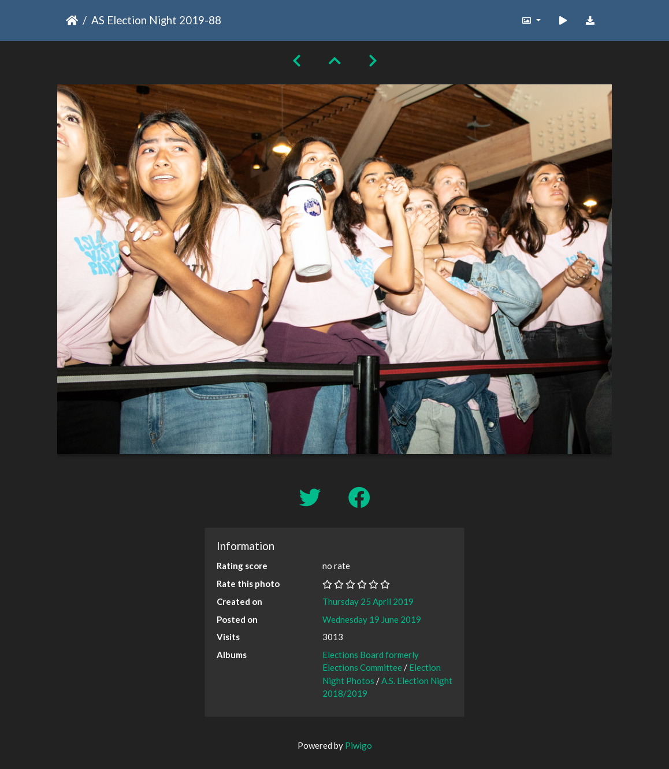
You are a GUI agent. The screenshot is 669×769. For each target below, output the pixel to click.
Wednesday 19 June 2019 (371, 619)
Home (72, 20)
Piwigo (358, 745)
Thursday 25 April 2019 (368, 601)
